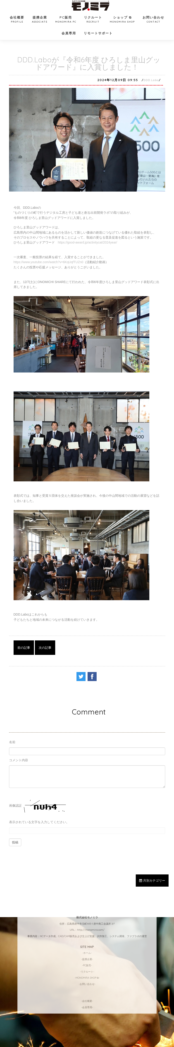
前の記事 (23, 648)
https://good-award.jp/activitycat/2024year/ (87, 242)
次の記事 (45, 648)
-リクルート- (87, 902)
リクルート (93, 19)
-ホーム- (87, 883)
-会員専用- (87, 938)
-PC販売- (87, 896)
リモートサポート (98, 33)
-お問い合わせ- (87, 914)
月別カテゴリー (152, 880)
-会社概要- (87, 932)
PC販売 (65, 19)
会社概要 (17, 19)
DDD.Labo (151, 80)
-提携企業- (87, 890)
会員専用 (69, 33)
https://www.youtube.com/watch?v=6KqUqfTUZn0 (48, 262)
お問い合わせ (153, 19)
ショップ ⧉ (122, 19)
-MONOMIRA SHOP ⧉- (87, 908)
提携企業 (40, 19)
